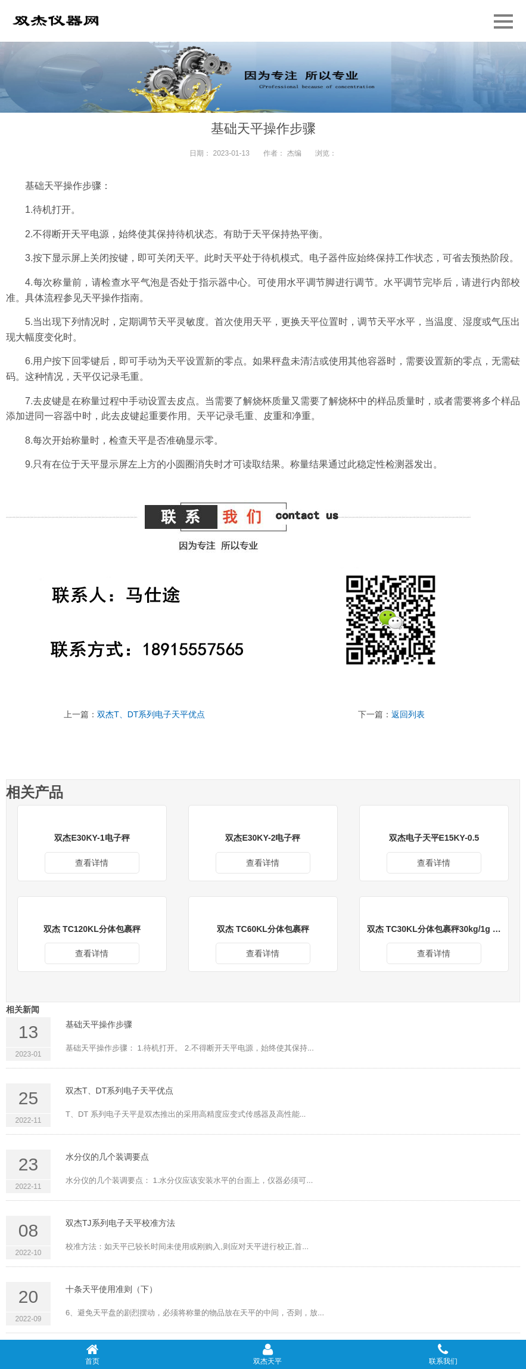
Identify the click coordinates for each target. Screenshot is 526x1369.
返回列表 (408, 714)
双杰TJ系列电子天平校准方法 (120, 1223)
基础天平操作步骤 (99, 1024)
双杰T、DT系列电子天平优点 (151, 714)
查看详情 (91, 863)
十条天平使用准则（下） (111, 1289)
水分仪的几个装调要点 (107, 1157)
